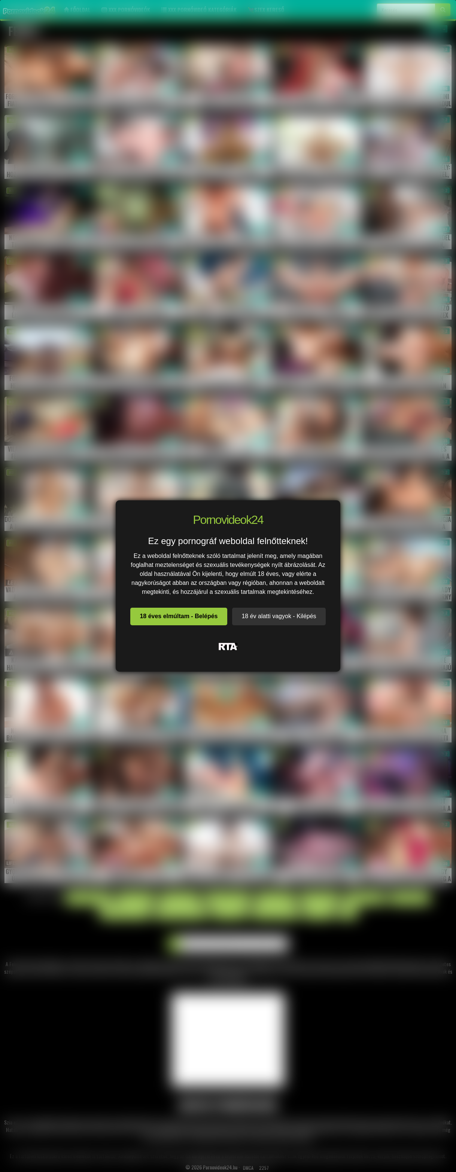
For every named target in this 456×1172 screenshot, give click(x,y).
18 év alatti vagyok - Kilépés (278, 616)
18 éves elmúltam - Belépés (179, 616)
